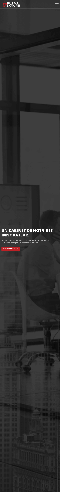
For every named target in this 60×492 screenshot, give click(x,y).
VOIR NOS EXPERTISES (10, 249)
